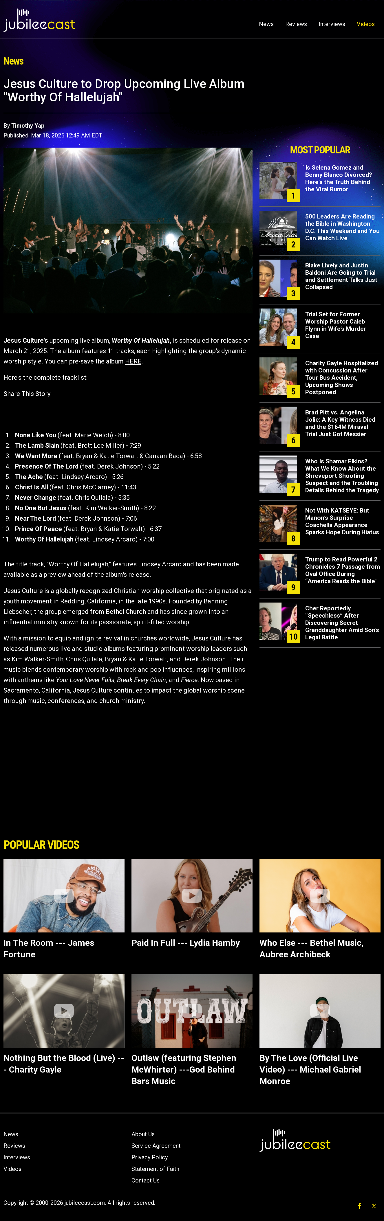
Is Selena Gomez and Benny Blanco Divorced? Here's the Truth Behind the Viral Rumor (338, 178)
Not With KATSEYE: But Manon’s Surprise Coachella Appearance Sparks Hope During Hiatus (342, 521)
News (266, 24)
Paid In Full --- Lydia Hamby (185, 943)
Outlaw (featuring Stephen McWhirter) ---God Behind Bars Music (183, 1069)
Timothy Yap (27, 125)
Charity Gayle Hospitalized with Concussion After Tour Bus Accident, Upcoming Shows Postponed (341, 378)
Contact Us (145, 1180)
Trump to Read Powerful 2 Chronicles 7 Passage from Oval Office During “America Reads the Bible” (342, 570)
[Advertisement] (320, 109)
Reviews (296, 24)
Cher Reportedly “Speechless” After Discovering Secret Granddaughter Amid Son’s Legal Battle (342, 623)
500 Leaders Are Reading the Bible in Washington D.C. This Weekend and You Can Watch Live (342, 227)
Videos (366, 24)
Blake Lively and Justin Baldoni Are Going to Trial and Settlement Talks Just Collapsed (341, 276)
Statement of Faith (155, 1168)
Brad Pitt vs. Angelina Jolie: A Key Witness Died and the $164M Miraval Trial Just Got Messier (340, 423)
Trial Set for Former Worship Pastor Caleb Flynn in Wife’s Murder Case (335, 325)
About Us (143, 1134)
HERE (133, 361)
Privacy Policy (149, 1157)
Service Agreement (156, 1145)
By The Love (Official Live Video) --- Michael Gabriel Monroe (310, 1069)
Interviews (332, 24)
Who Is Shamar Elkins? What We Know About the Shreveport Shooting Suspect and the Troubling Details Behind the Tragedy (342, 476)
